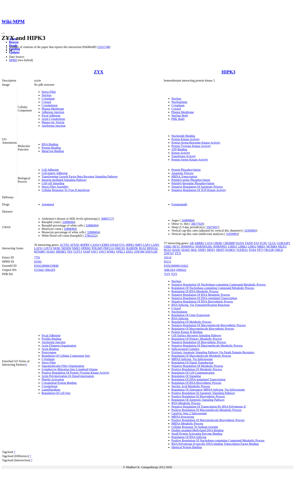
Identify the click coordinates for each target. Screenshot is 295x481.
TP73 (260, 250)
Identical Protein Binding (186, 447)
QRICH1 (120, 248)
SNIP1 (202, 250)
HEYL (176, 246)
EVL (122, 244)
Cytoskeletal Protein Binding (59, 382)
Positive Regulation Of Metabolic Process (196, 369)
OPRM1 (86, 248)
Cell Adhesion (50, 169)
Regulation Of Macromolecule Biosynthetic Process (202, 328)
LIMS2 (252, 246)
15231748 (103, 47)
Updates (14, 52)
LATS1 (38, 248)
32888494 (68, 222)
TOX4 (252, 250)
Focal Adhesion (51, 115)
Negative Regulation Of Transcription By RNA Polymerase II (208, 406)
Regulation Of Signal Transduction (192, 362)
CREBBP (229, 243)
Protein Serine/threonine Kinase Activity (195, 142)
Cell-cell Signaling (53, 183)
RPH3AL (152, 248)
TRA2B (269, 250)
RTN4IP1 (40, 251)
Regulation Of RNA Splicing (188, 437)
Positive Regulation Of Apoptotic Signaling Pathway (203, 393)
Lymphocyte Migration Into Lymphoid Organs (69, 369)
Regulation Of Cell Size (56, 393)
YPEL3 (120, 251)
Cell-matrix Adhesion (55, 173)
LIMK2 (242, 246)
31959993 (250, 230)
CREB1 (218, 243)
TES (69, 251)
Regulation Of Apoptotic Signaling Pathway (198, 399)
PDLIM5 (97, 248)
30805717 (107, 218)
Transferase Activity (183, 156)
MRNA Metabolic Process (187, 423)
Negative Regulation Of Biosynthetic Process (198, 342)
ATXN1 (75, 244)
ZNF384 (139, 251)
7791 (37, 257)
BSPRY (85, 244)
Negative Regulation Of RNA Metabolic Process (200, 294)
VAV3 (102, 251)
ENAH (114, 244)
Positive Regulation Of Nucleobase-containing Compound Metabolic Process (218, 440)
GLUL (272, 243)
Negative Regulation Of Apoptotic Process (197, 186)
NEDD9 (66, 248)
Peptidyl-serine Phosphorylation (190, 179)
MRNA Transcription (184, 176)
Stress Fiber (49, 91)
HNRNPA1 (188, 246)
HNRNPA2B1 (203, 246)
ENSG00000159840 (46, 265)
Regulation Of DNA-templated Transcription (198, 379)
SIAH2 (185, 250)
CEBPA (104, 244)
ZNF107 (169, 253)
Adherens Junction (53, 112)
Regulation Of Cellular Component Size (66, 355)
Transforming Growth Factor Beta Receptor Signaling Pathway (80, 176)
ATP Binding (179, 149)
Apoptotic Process (182, 173)
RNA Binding (50, 144)
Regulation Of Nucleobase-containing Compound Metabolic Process (212, 288)
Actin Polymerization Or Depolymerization (68, 376)
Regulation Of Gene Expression (190, 315)
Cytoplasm (48, 98)
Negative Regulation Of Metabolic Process (197, 365)
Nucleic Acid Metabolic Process (190, 386)
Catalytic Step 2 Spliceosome (189, 413)
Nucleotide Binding (183, 135)
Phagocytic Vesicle (53, 122)
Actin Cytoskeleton (53, 118)
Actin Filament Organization (59, 345)
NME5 (76, 248)
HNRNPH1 (220, 246)
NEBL (57, 248)
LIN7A (47, 248)
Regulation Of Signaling (186, 376)
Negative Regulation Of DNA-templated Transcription (204, 298)
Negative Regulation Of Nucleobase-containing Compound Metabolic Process (218, 284)
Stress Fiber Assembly (55, 186)
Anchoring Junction (53, 125)
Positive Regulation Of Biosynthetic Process (198, 396)
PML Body (178, 118)
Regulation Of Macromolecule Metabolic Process (201, 355)
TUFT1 (77, 251)
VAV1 (94, 251)
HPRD (13, 60)
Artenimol (48, 204)
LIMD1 (232, 246)
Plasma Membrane (53, 108)
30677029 (197, 223)
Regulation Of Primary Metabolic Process (196, 338)
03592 (38, 261)
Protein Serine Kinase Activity (189, 159)
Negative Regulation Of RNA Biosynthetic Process (202, 301)
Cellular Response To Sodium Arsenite (194, 426)
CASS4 (94, 244)
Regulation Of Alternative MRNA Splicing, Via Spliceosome (208, 389)
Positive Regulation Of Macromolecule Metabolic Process (206, 410)
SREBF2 (61, 251)
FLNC (264, 243)
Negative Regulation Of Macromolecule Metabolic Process (207, 345)
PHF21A (108, 248)
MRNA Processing (182, 416)
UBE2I (278, 250)
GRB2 (168, 246)
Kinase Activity (180, 152)
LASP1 (155, 244)
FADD (249, 243)
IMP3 (138, 244)
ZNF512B (151, 251)
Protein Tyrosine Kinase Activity (191, 146)
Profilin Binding (51, 338)
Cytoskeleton (49, 105)
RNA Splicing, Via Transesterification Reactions (200, 304)
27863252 (91, 235)
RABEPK (132, 248)
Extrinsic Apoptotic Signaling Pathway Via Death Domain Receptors (212, 352)
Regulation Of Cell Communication (192, 372)
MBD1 (261, 246)
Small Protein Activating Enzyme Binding (196, 433)
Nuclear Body (179, 115)
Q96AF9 (50, 269)
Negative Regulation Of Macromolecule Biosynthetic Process (208, 325)
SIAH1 (50, 251)
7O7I (167, 274)
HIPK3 (228, 71)
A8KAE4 (169, 269)
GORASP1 (283, 243)
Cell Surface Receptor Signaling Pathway (196, 335)
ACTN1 (65, 244)
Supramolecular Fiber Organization (63, 365)
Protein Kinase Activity (185, 139)
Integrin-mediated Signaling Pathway (64, 179)
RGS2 (142, 248)
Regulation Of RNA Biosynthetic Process (196, 382)
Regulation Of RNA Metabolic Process (194, 291)
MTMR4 (271, 246)
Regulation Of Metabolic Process (191, 321)
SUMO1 (230, 250)
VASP (86, 251)
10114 (167, 257)
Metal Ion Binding (53, 151)
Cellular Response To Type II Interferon (66, 190)
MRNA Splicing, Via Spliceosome (192, 359)
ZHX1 (129, 251)
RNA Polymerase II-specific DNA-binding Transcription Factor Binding (215, 443)
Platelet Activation (53, 379)
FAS (256, 243)
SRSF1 (211, 250)
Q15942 (39, 269)
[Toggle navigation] (3, 33)
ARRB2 (199, 243)
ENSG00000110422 (176, 265)
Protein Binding (51, 147)
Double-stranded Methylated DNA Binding (197, 430)
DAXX (240, 243)
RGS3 (167, 250)
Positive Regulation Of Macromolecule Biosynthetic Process (208, 420)
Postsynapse (49, 352)
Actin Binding (50, 349)
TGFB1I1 (242, 250)
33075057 (212, 227)
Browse (13, 42)
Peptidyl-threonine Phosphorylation (192, 183)
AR (191, 243)
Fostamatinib (179, 204)
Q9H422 (181, 269)
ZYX (98, 71)
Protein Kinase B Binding (186, 332)
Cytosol (46, 102)
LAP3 (146, 244)
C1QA (208, 243)
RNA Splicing (179, 318)
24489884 (187, 220)
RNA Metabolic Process (186, 403)
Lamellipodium (51, 389)
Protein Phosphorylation (186, 169)
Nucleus (46, 95)
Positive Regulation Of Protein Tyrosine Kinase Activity (75, 372)
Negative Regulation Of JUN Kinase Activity (198, 190)
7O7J (174, 274)
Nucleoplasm (179, 102)
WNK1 (111, 251)
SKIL (194, 250)
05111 (167, 261)
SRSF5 (220, 250)
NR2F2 (282, 246)
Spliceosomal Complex (185, 349)
